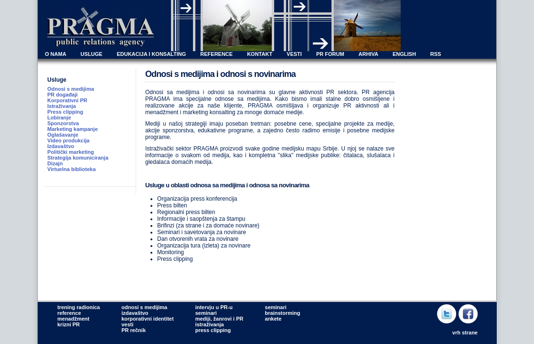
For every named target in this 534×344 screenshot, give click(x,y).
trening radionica (78, 307)
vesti (127, 324)
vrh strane (465, 332)
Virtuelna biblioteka (71, 169)
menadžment (73, 319)
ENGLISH (404, 54)
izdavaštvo (134, 313)
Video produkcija (68, 140)
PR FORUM (330, 54)
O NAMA (55, 54)
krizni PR (68, 324)
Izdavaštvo (60, 146)
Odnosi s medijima (70, 89)
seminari (206, 313)
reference (69, 313)
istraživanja (209, 324)
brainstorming (282, 313)
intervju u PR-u (214, 307)
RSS (435, 54)
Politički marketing (70, 152)
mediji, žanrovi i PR (219, 319)
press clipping (213, 330)
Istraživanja (61, 106)
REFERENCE (216, 54)
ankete (273, 319)
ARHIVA (368, 54)
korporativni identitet (147, 319)
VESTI (294, 54)
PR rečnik (133, 330)
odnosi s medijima (144, 307)
